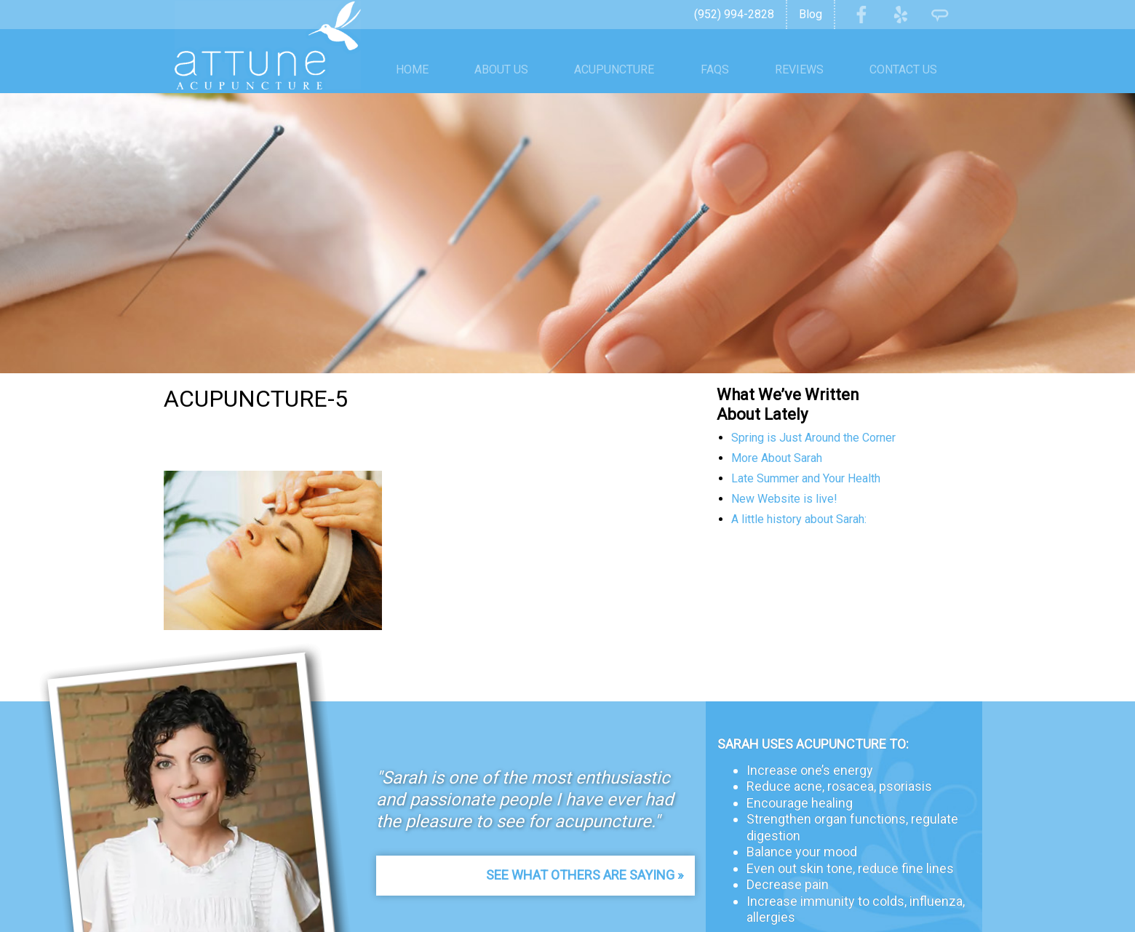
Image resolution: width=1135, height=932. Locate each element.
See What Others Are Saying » (584, 875)
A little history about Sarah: (799, 519)
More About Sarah (776, 458)
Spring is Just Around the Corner (813, 438)
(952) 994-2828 (734, 14)
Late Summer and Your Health (805, 478)
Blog (810, 14)
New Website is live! (784, 499)
